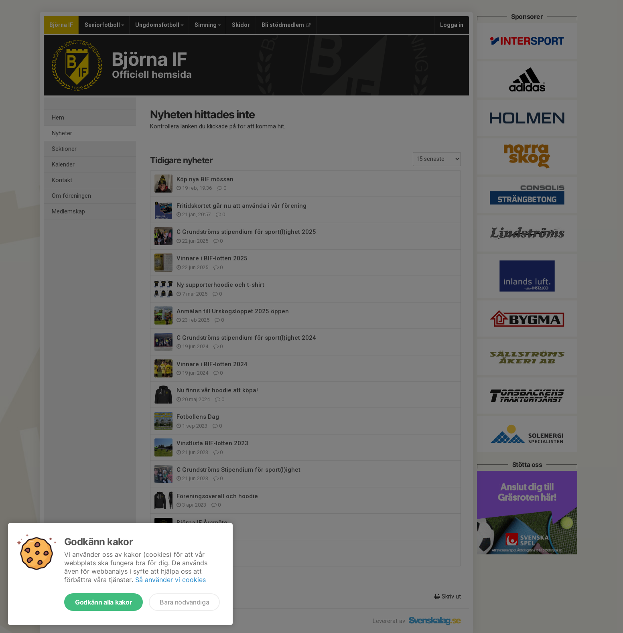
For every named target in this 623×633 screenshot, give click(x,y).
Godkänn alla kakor (103, 602)
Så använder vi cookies (170, 580)
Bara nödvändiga (184, 602)
